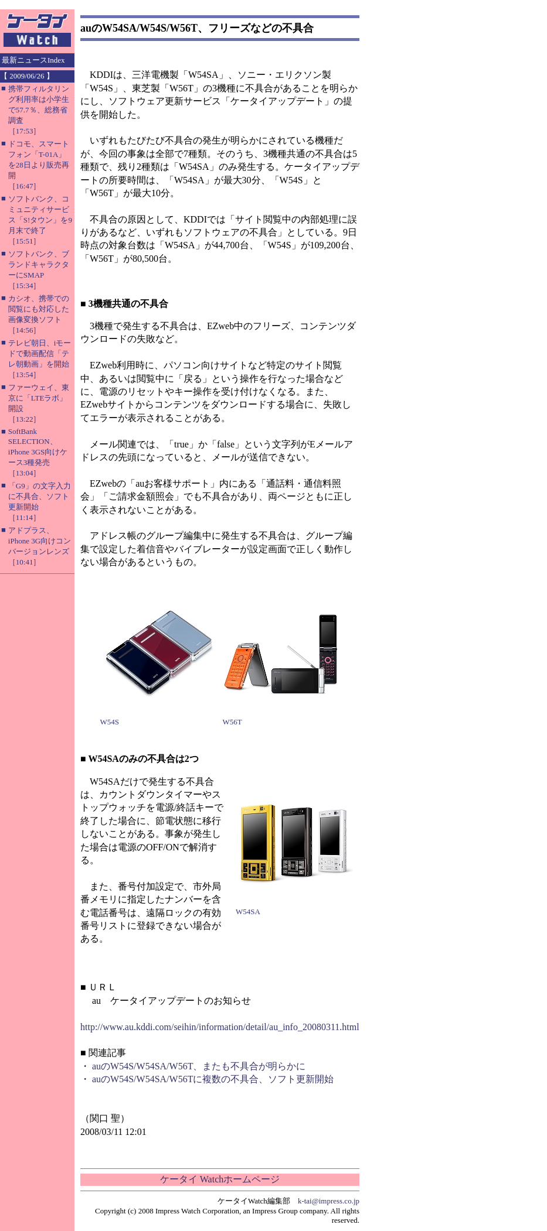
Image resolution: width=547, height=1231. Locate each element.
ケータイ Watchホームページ (220, 1179)
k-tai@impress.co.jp (328, 1200)
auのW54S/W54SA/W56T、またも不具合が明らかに (198, 1066)
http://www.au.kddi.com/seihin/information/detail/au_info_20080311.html (219, 1027)
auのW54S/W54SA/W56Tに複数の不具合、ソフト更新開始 (213, 1079)
